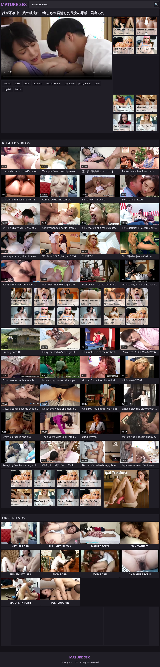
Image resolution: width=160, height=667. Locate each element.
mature (7, 83)
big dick (7, 89)
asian (26, 83)
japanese (37, 83)
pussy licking (84, 83)
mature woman (53, 83)
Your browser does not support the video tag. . (56, 48)
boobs (18, 89)
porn (97, 83)
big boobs (70, 83)
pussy (17, 83)
